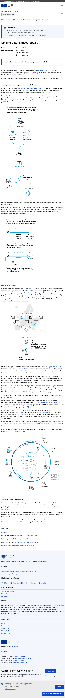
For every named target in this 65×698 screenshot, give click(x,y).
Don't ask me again (51, 676)
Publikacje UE (5, 633)
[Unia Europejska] (7, 5)
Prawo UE (4, 623)
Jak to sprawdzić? (37, 1)
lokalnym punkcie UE (20, 662)
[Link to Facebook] (14, 583)
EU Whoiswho (5, 631)
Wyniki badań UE (6, 628)
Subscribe (51, 671)
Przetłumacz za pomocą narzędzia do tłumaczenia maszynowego (26, 35)
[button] (62, 5)
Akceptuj (59, 686)
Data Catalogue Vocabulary (34, 291)
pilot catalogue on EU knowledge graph (26, 542)
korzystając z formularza (18, 660)
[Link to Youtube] (42, 583)
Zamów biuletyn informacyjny (10, 574)
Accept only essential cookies (52, 693)
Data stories (26, 20)
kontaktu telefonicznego (23, 658)
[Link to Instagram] (33, 583)
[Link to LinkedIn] (24, 583)
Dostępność (5, 596)
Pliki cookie (4, 594)
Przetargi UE (5, 626)
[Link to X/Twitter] (5, 583)
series (14, 75)
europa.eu (15, 646)
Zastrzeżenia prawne (7, 591)
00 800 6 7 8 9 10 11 (20, 656)
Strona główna (5, 20)
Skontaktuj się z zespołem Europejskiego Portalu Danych (18, 571)
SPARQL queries (29, 407)
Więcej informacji (10, 689)
